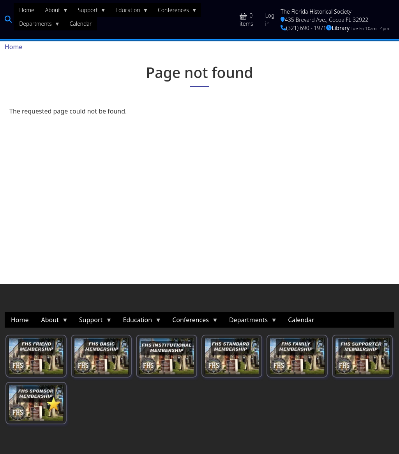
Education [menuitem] (129, 11)
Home (14, 47)
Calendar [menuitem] (80, 23)
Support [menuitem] (89, 11)
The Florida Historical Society (316, 11)
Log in (269, 19)
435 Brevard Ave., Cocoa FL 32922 (324, 19)
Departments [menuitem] (37, 25)
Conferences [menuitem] (174, 11)
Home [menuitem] (26, 10)
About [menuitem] (54, 11)
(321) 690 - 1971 (303, 28)
